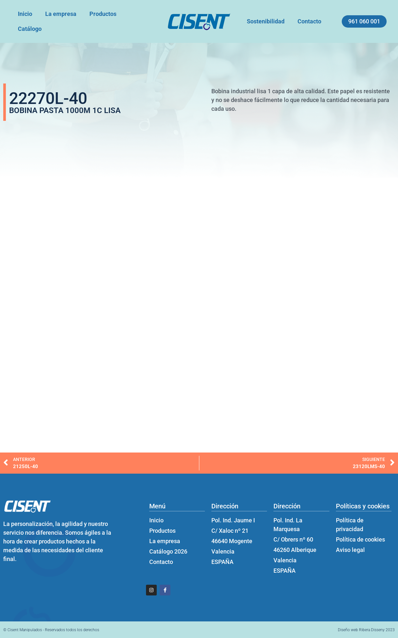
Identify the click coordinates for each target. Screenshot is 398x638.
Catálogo (30, 28)
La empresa (60, 13)
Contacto (309, 21)
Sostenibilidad (266, 21)
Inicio (25, 13)
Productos (102, 13)
